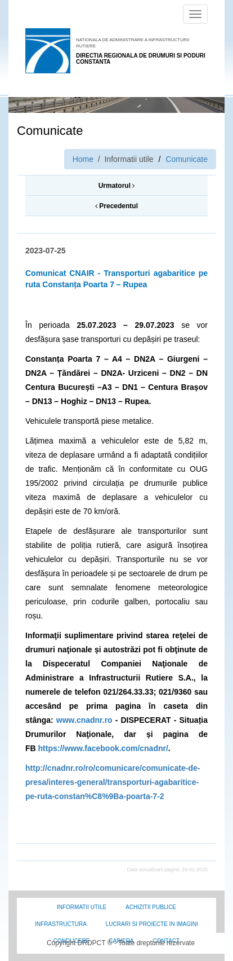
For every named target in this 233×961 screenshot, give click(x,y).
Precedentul (116, 206)
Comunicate (186, 159)
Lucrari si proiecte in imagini (152, 924)
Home (83, 159)
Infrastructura (61, 924)
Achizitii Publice (151, 907)
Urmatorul (116, 186)
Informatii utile (81, 907)
